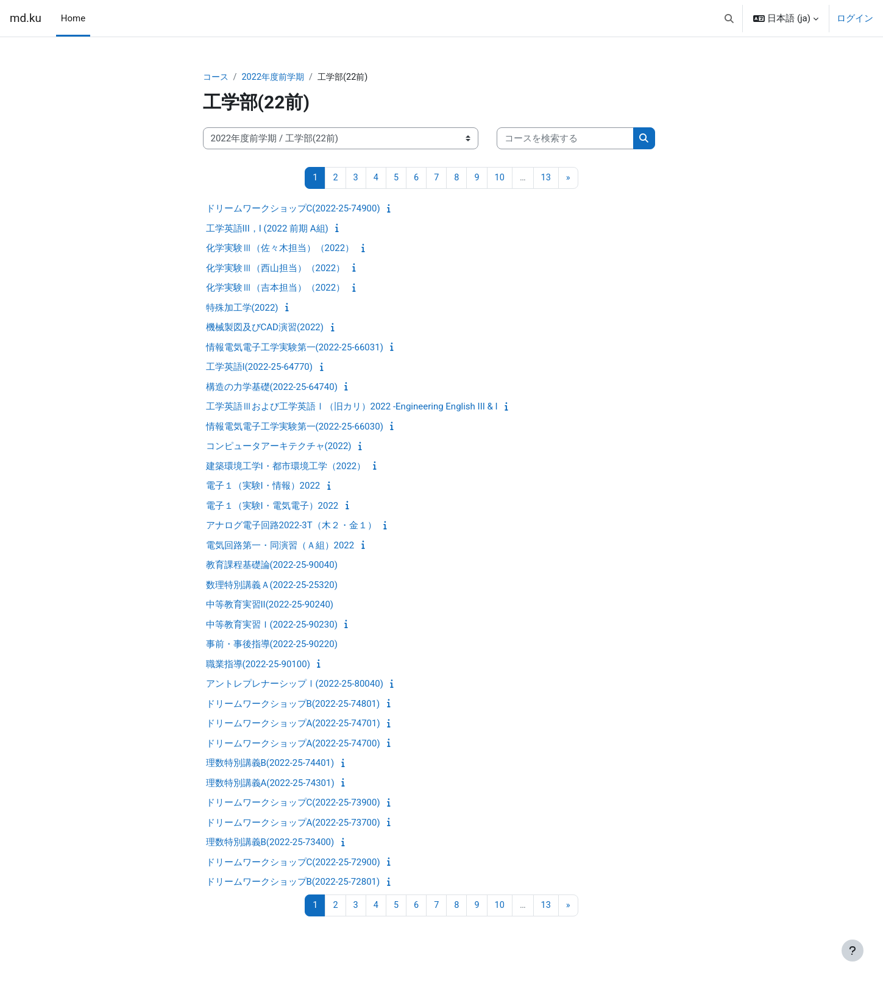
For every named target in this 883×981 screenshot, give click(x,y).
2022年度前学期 (277, 77)
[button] (729, 18)
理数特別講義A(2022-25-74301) (270, 783)
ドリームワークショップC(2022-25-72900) (293, 862)
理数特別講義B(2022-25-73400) (270, 843)
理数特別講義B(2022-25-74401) (270, 764)
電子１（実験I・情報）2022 (263, 486)
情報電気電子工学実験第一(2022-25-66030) (294, 427)
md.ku (25, 18)
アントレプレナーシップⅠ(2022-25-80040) (294, 684)
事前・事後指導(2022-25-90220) (272, 645)
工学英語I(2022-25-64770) (259, 368)
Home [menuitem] (73, 18)
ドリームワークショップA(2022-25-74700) (293, 743)
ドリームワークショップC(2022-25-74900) (293, 209)
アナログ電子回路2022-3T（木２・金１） (291, 526)
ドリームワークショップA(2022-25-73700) (293, 823)
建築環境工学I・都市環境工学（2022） (286, 466)
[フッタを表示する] (852, 951)
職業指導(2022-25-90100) (258, 664)
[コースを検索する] (565, 139)
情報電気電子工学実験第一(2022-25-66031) (294, 347)
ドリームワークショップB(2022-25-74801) (293, 704)
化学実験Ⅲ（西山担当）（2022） (276, 268)
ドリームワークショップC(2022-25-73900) (293, 803)
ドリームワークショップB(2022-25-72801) (293, 882)
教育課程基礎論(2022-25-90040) (272, 566)
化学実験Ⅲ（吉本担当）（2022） (276, 288)
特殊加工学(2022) (242, 308)
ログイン (855, 18)
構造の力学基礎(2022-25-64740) (272, 387)
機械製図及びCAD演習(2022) (265, 328)
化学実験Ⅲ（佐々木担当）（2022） (280, 249)
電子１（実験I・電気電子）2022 (272, 506)
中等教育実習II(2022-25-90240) (270, 605)
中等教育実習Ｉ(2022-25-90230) (272, 625)
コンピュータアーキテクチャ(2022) (279, 447)
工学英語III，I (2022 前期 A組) (267, 229)
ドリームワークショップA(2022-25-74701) (293, 724)
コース (216, 77)
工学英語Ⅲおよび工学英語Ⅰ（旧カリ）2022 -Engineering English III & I (352, 407)
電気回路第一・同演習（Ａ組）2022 (280, 545)
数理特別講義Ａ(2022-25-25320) (272, 585)
